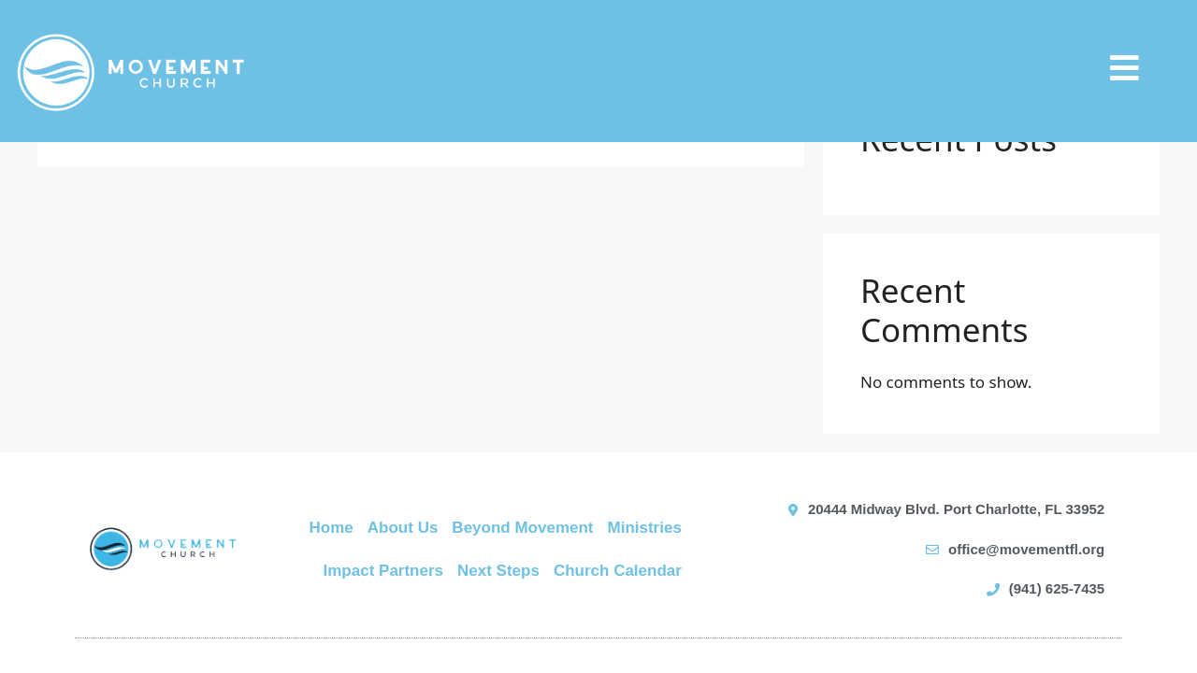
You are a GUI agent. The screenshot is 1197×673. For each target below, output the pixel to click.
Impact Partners (384, 571)
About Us (403, 528)
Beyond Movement (522, 528)
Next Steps (498, 571)
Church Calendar (618, 571)
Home (331, 528)
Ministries (645, 528)
